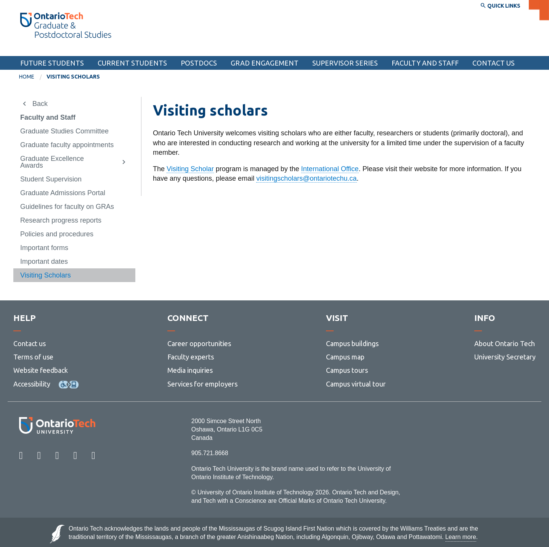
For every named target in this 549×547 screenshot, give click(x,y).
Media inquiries (190, 370)
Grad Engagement (265, 63)
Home (26, 77)
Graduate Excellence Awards (52, 162)
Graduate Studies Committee (64, 131)
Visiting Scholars (45, 275)
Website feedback (40, 370)
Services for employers (202, 384)
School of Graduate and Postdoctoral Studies (98, 49)
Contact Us (493, 63)
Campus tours (347, 370)
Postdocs (199, 63)
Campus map (345, 357)
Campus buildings (352, 343)
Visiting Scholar (190, 169)
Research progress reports (60, 220)
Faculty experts (190, 357)
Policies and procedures (56, 234)
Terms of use (33, 357)
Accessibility (31, 384)
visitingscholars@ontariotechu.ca (306, 178)
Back (40, 103)
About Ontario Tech (504, 343)
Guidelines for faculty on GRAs (67, 206)
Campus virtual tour (356, 384)
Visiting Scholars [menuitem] (73, 77)
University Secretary (505, 357)
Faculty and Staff (425, 63)
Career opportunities (199, 343)
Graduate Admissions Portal (62, 193)
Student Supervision (51, 179)
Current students (132, 63)
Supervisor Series (345, 63)
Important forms (44, 248)
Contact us (29, 343)
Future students (52, 63)
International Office (330, 169)
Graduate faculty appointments (67, 145)
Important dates (44, 261)
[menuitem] (33, 77)
